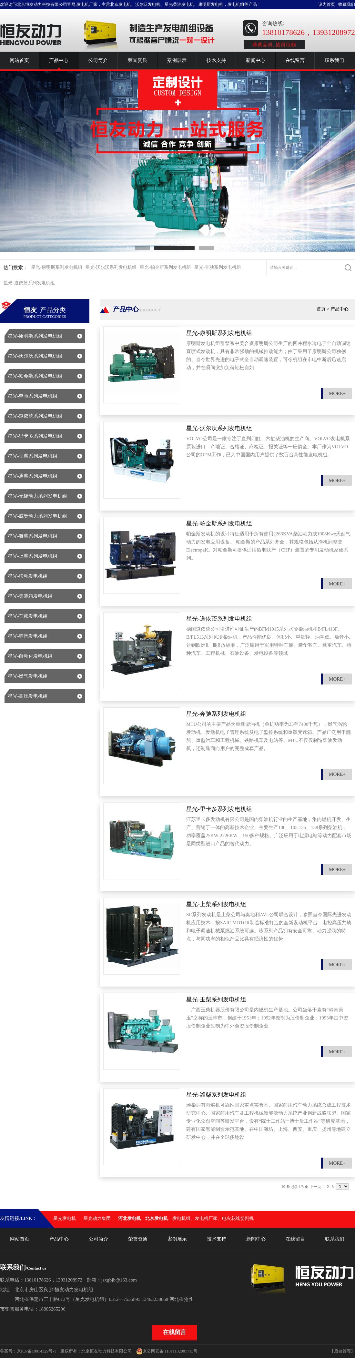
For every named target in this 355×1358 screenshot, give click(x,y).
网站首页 (19, 60)
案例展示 (177, 60)
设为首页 (326, 4)
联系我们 (334, 60)
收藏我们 (346, 4)
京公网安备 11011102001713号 (167, 1351)
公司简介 (98, 60)
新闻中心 (255, 60)
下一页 (315, 1186)
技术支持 (216, 60)
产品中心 (58, 60)
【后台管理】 (342, 1351)
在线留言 (295, 60)
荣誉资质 (137, 60)
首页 (321, 309)
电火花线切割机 (238, 1218)
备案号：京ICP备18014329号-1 (28, 1351)
